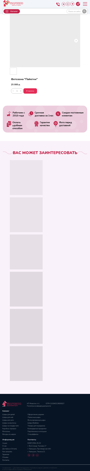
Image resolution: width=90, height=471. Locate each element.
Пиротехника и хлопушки (37, 431)
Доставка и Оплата (9, 449)
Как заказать (7, 451)
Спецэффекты (33, 434)
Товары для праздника (36, 426)
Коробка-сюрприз (9, 428)
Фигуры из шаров (9, 434)
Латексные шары (34, 417)
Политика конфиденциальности (39, 406)
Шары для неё (7, 417)
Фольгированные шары (36, 420)
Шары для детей (8, 414)
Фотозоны (6, 431)
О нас (4, 446)
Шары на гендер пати (10, 426)
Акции (4, 443)
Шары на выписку (9, 423)
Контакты (5, 460)
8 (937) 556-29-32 (34, 443)
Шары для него (8, 420)
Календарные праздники (37, 428)
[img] (76, 11)
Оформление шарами (36, 414)
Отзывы (5, 457)
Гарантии (5, 454)
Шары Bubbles (33, 423)
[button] (12, 11)
